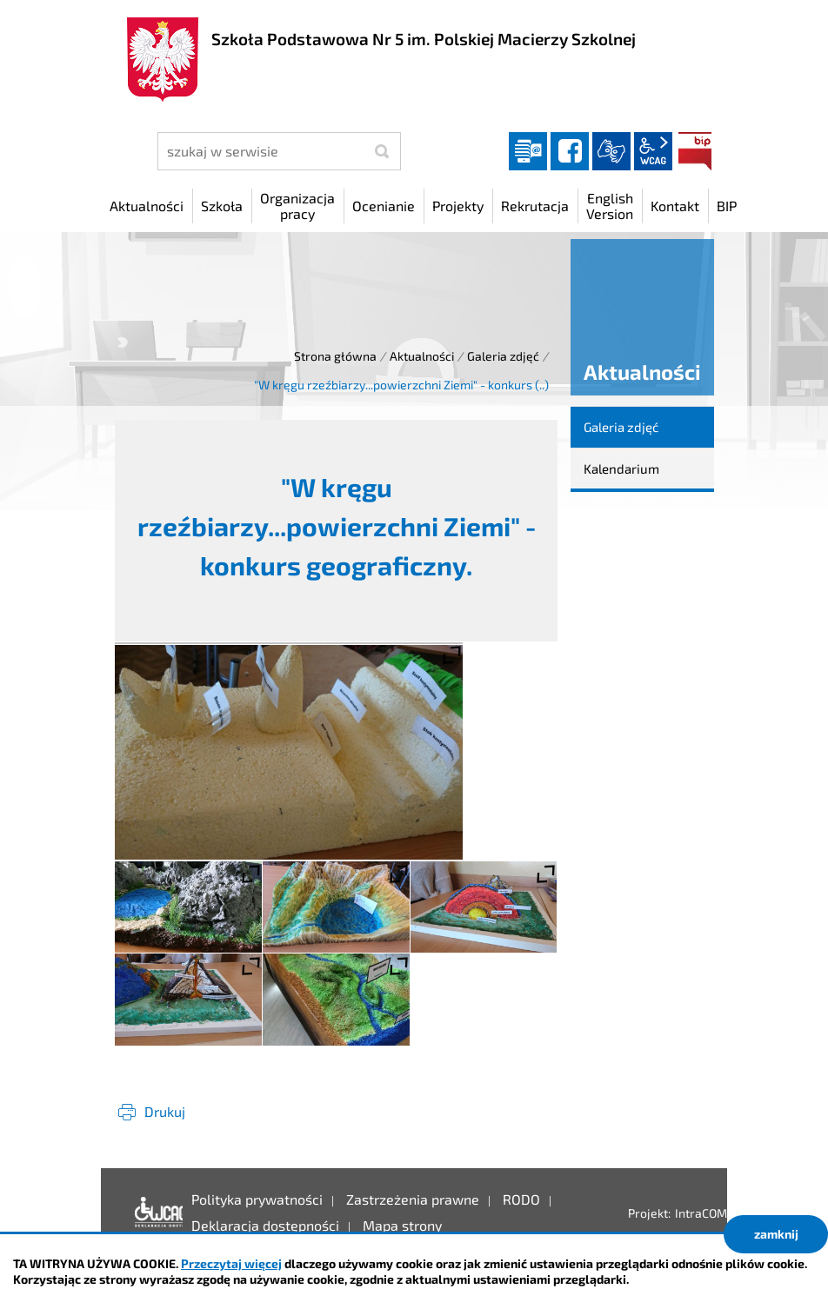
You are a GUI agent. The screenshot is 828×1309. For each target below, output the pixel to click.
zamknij (776, 1233)
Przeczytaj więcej (231, 1263)
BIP (695, 151)
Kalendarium (621, 468)
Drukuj (164, 1111)
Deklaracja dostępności (154, 1212)
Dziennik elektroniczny (528, 151)
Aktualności (422, 356)
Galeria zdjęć (503, 356)
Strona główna (335, 356)
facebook (570, 151)
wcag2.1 (653, 151)
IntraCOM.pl (707, 1212)
